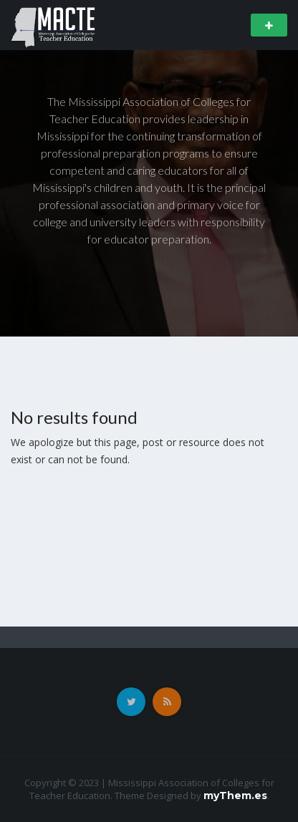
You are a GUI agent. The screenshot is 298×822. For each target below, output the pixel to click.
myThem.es (235, 795)
